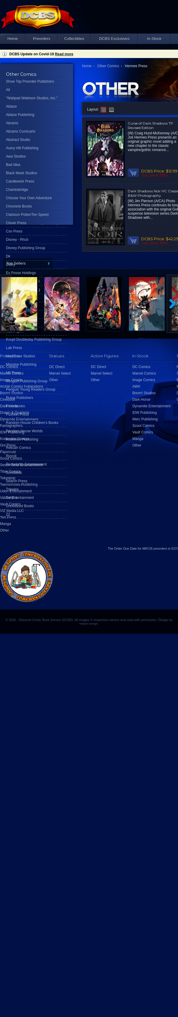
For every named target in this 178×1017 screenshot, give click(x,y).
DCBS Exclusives (114, 38)
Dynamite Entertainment (151, 406)
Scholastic (14, 473)
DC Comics (141, 367)
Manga (5, 524)
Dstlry (10, 264)
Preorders (41, 38)
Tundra (11, 498)
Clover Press (16, 223)
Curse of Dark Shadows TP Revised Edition (150, 125)
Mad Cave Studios (20, 356)
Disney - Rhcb (17, 240)
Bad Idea (13, 165)
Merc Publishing (144, 419)
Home (12, 38)
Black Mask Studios (21, 173)
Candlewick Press (20, 181)
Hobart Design (88, 623)
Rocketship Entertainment (26, 464)
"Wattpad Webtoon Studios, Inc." (31, 98)
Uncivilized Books (20, 506)
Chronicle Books (19, 206)
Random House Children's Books (32, 423)
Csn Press (14, 231)
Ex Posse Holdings (21, 273)
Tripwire (12, 489)
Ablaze (11, 106)
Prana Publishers (19, 398)
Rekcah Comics (18, 448)
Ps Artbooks (15, 406)
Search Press (16, 481)
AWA (136, 386)
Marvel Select (101, 373)
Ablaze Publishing (20, 115)
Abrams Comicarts (20, 131)
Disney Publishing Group (25, 248)
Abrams (12, 123)
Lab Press (14, 348)
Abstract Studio (18, 140)
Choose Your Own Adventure (29, 198)
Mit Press (13, 373)
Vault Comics (142, 432)
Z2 (8, 514)
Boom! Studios (143, 393)
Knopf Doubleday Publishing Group (34, 339)
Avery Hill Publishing (22, 148)
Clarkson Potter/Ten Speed (27, 215)
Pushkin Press (17, 414)
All (8, 90)
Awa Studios (16, 156)
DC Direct (98, 367)
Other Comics (108, 66)
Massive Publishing (21, 364)
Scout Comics (143, 426)
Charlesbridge (17, 190)
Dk (8, 256)
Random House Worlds (24, 431)
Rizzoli (11, 456)
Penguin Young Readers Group (30, 389)
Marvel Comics (144, 373)
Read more (64, 54)
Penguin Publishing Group (26, 381)
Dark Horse (141, 399)
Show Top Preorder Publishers (30, 81)
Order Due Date (125, 548)
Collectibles (74, 38)
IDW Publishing (144, 413)
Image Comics (143, 380)
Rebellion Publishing (22, 439)
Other (4, 530)
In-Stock (154, 38)
